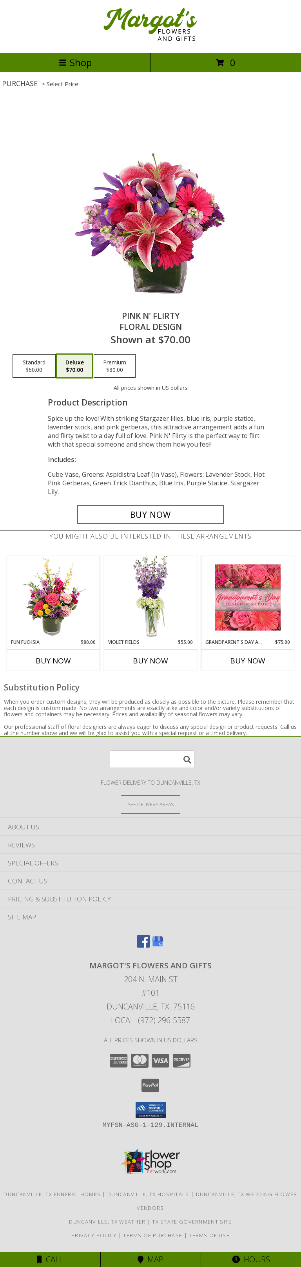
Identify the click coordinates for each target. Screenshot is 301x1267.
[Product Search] (152, 759)
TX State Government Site (192, 1221)
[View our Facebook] (143, 945)
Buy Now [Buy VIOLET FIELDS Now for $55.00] (150, 661)
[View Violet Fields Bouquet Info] (150, 597)
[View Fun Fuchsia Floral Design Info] (53, 597)
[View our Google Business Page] (157, 945)
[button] (151, 1110)
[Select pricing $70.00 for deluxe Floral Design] (74, 366)
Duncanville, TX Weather (107, 1221)
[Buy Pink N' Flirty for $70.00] (150, 514)
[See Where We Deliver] (150, 804)
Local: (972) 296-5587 (150, 1020)
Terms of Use (209, 1235)
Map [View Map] (150, 1259)
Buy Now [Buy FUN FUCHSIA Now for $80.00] (53, 661)
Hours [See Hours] (251, 1259)
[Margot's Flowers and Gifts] (150, 41)
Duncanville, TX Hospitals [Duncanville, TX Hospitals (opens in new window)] (148, 1194)
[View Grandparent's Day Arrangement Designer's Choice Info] (248, 597)
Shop (75, 62)
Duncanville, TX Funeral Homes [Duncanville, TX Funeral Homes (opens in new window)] (52, 1194)
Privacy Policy (93, 1235)
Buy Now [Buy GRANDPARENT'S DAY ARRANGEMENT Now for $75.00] (247, 661)
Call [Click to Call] (50, 1259)
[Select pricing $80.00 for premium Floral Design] (114, 366)
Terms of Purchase (152, 1235)
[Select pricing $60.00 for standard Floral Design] (34, 366)
